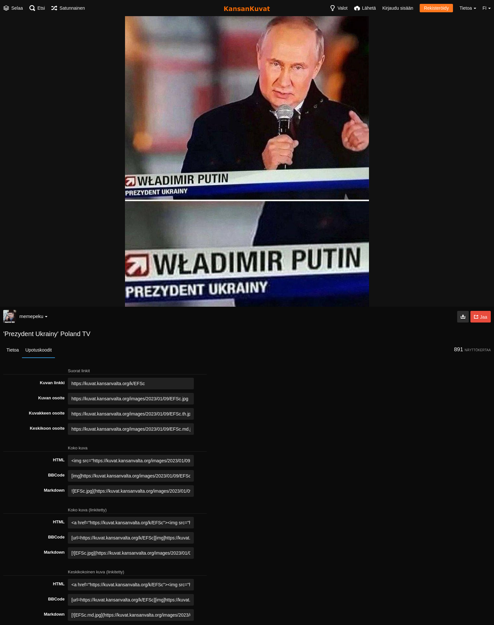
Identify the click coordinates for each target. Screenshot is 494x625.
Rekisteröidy (436, 8)
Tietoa (12, 350)
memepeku (33, 316)
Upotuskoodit (38, 350)
